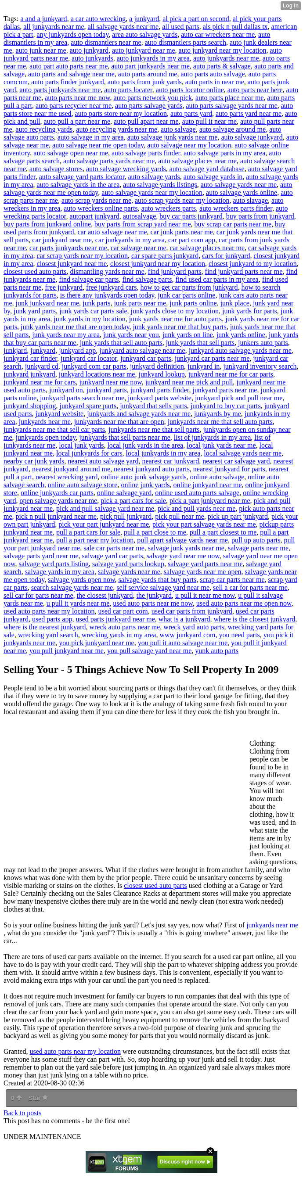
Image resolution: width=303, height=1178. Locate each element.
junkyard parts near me (224, 390)
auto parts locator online (190, 89)
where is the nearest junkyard (45, 627)
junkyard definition (157, 366)
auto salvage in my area (91, 137)
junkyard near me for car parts (230, 374)
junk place (234, 303)
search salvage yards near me (72, 587)
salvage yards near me (129, 571)
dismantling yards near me (107, 271)
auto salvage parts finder (146, 153)
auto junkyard (89, 50)
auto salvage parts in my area (224, 153)
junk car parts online (186, 295)
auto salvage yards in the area (78, 184)
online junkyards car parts (57, 492)
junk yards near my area (66, 334)
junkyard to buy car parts (226, 405)
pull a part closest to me (223, 532)
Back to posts (22, 1113)
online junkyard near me (207, 484)
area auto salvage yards (144, 34)
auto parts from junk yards (145, 82)
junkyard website (59, 413)
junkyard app (77, 350)
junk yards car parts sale (93, 311)
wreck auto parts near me (124, 627)
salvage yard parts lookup (128, 563)
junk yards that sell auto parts (121, 342)
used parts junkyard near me (115, 619)
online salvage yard (124, 492)
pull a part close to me (155, 532)
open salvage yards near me (58, 500)
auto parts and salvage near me (71, 74)
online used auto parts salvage (197, 492)
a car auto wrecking (98, 18)
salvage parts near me (258, 548)
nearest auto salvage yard (103, 461)
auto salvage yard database (207, 168)
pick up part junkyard (238, 516)
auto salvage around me (232, 129)
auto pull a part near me (77, 121)
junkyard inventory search (259, 366)
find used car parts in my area (216, 279)
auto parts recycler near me (74, 105)
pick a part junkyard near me (210, 500)
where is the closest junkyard (255, 619)
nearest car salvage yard (236, 461)
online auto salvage (217, 477)
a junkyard (144, 18)
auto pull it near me (209, 121)
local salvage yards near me (242, 453)
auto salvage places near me (197, 161)
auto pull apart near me (146, 121)
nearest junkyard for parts (229, 469)
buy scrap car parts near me (233, 224)
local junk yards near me (221, 445)
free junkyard (64, 287)
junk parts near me (140, 303)
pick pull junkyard (126, 516)
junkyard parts (107, 390)
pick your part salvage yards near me (204, 524)
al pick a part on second (195, 18)
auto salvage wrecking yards (126, 168)
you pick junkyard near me (96, 642)
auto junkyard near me (143, 50)
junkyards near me (45, 421)
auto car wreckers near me (218, 34)
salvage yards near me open (203, 571)
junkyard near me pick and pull (189, 382)
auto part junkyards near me (150, 66)
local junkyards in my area (163, 453)
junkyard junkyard (29, 374)
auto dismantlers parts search (185, 42)
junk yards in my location (90, 319)
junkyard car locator (89, 358)
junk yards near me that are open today (75, 326)
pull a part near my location (94, 540)
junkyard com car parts (94, 366)
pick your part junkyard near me (103, 524)
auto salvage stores (56, 168)
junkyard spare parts (88, 405)
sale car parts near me (113, 548)
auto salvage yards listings (160, 184)
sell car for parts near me (38, 595)
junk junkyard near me (47, 303)
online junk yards (145, 484)
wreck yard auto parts (193, 627)
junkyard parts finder (159, 390)
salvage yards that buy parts (157, 579)
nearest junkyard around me (71, 469)
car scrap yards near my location (82, 255)
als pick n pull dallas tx (235, 26)
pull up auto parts (256, 540)
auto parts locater (128, 89)
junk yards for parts (249, 311)
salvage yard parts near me (205, 563)
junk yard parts (35, 311)
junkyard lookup (161, 374)
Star (38, 1098)
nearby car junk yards (34, 461)
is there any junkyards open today (107, 295)
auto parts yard (191, 113)
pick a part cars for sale (133, 500)
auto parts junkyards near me (60, 89)
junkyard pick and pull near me (239, 398)
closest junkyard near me (72, 263)
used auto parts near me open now (244, 603)
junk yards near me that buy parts (179, 326)
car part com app (191, 240)
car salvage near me (138, 247)
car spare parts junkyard (164, 255)
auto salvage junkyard (251, 137)
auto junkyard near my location (223, 50)
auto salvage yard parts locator (82, 176)
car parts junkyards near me (68, 247)
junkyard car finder (30, 358)
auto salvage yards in (213, 176)
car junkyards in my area (130, 240)
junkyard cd (41, 366)
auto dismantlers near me (106, 42)
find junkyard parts (175, 271)
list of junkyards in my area (212, 437)
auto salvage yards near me (239, 184)
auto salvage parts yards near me (109, 161)
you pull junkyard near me (66, 650)
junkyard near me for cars (40, 382)
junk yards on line (187, 334)
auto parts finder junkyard (67, 82)
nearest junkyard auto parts (152, 469)
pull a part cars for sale (88, 532)
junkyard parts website (159, 398)
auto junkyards (92, 58)
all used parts (180, 26)
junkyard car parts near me (212, 358)
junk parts (97, 303)
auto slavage (250, 200)
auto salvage (178, 129)
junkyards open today (46, 437)
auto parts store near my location (121, 113)
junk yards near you (131, 334)
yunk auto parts (216, 650)
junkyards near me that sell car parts (54, 429)
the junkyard (154, 595)
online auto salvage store (83, 484)
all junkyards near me (53, 26)
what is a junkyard (184, 619)
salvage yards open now (81, 579)
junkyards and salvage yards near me (139, 413)
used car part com (123, 611)
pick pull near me (179, 516)
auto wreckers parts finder (235, 208)
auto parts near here (255, 89)
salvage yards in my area (59, 571)
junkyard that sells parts (153, 405)
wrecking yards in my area (119, 635)
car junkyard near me (61, 240)
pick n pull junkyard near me (56, 516)
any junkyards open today (73, 34)
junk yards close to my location (175, 311)
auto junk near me (41, 50)
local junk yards (81, 445)
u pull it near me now (204, 595)
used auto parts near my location (49, 611)
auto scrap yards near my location (182, 200)
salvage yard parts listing (54, 563)
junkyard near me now (110, 382)
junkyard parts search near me (82, 398)
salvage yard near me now (183, 556)
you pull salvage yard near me (149, 650)
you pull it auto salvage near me (182, 642)
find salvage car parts (89, 279)
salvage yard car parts (112, 556)
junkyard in (204, 366)
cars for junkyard (226, 255)
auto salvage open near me (70, 153)
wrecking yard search (48, 635)
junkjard (15, 350)
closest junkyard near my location (157, 263)
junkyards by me (217, 413)
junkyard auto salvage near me (142, 350)
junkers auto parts (263, 342)
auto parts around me (147, 74)
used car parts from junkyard (192, 611)
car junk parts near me (182, 232)
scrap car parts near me (232, 579)
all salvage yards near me (123, 26)
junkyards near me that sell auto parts (220, 421)
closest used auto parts (35, 271)
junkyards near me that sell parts (154, 429)
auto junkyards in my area (153, 58)
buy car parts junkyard (191, 216)
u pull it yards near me (78, 603)
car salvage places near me (207, 247)
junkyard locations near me (97, 374)
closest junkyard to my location (253, 263)
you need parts (239, 635)
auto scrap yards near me (96, 200)
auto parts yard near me (248, 113)
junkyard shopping (30, 405)
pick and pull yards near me (196, 508)
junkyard (42, 350)
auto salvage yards (154, 176)
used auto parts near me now (153, 603)
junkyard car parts (145, 358)
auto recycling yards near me (116, 129)
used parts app (52, 619)
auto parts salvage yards (148, 105)
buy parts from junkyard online (47, 224)
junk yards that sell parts (200, 342)
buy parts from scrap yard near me (142, 224)
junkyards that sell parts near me (124, 437)
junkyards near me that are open (119, 421)
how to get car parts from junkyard (189, 287)
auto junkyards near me (226, 58)
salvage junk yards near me (186, 548)
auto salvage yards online (241, 192)
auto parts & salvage (222, 66)
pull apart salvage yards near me (182, 540)
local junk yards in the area (145, 445)
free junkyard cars (111, 287)
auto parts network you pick (152, 97)
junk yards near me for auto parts (175, 319)
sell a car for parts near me (250, 587)
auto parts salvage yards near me (231, 105)
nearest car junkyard (170, 461)
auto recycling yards (44, 129)
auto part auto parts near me (68, 66)
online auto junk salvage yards (144, 477)
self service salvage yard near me (162, 587)
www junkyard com (187, 635)
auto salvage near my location (189, 145)
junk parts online (193, 303)
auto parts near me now (77, 97)
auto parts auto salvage (212, 74)
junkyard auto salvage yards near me (240, 350)
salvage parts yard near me (41, 556)
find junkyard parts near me (244, 271)
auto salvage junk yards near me (172, 137)
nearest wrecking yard (66, 477)
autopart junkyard (94, 216)
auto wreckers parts (168, 208)
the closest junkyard (105, 595)
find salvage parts (147, 279)
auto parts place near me (229, 97)
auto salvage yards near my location (151, 192)
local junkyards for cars (89, 453)
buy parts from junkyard (260, 216)
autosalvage (139, 216)
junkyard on (66, 390)
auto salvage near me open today (98, 145)
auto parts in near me (214, 82)
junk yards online (240, 334)
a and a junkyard (43, 18)
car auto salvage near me (112, 232)
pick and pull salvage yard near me (105, 508)
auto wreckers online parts (100, 208)
